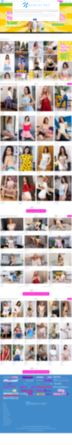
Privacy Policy (46, 15)
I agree (35, 19)
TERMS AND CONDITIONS (53, 11)
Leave (58, 19)
